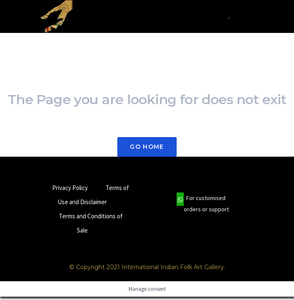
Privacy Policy (70, 188)
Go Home (147, 146)
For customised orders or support (203, 203)
